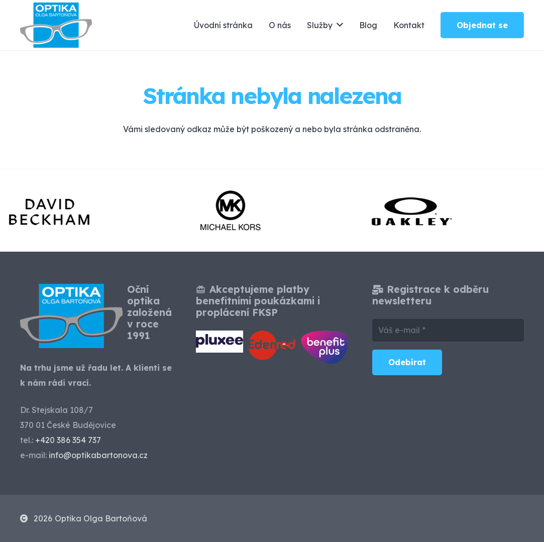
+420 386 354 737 (68, 440)
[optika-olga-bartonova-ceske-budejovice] (56, 25)
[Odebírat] (407, 362)
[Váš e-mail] (448, 330)
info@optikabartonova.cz (98, 455)
